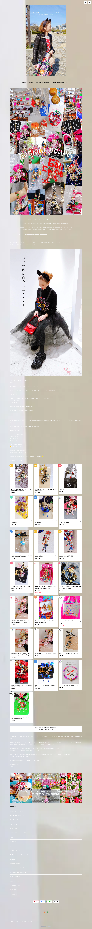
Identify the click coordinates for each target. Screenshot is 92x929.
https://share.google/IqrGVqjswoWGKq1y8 (36, 234)
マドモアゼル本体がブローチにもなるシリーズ (20, 833)
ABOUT (31, 82)
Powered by (46, 926)
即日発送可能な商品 (15, 885)
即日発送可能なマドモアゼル (16, 811)
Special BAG (13, 841)
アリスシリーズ (13, 824)
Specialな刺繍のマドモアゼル (17, 815)
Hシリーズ (12, 837)
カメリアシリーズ (14, 819)
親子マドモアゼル (14, 889)
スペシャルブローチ (14, 894)
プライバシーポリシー (15, 921)
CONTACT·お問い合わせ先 (60, 82)
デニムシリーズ (13, 828)
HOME (24, 82)
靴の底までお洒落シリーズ (16, 876)
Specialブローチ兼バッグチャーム (18, 872)
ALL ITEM (38, 82)
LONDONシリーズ (14, 859)
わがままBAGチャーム (15, 863)
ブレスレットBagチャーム (15, 850)
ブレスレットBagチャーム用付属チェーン (19, 854)
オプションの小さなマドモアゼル (17, 868)
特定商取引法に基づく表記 (27, 921)
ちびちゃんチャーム (14, 881)
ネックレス (12, 846)
